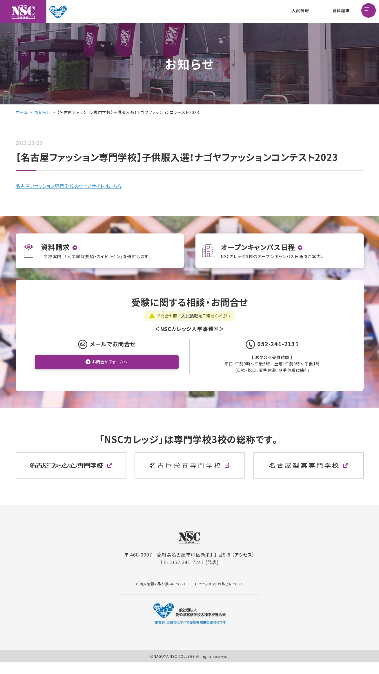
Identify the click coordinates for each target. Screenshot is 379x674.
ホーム (22, 112)
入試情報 (299, 12)
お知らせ (42, 112)
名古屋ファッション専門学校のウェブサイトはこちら (69, 185)
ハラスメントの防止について (220, 595)
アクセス (243, 566)
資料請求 (340, 12)
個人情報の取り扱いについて (162, 595)
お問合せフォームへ (109, 373)
